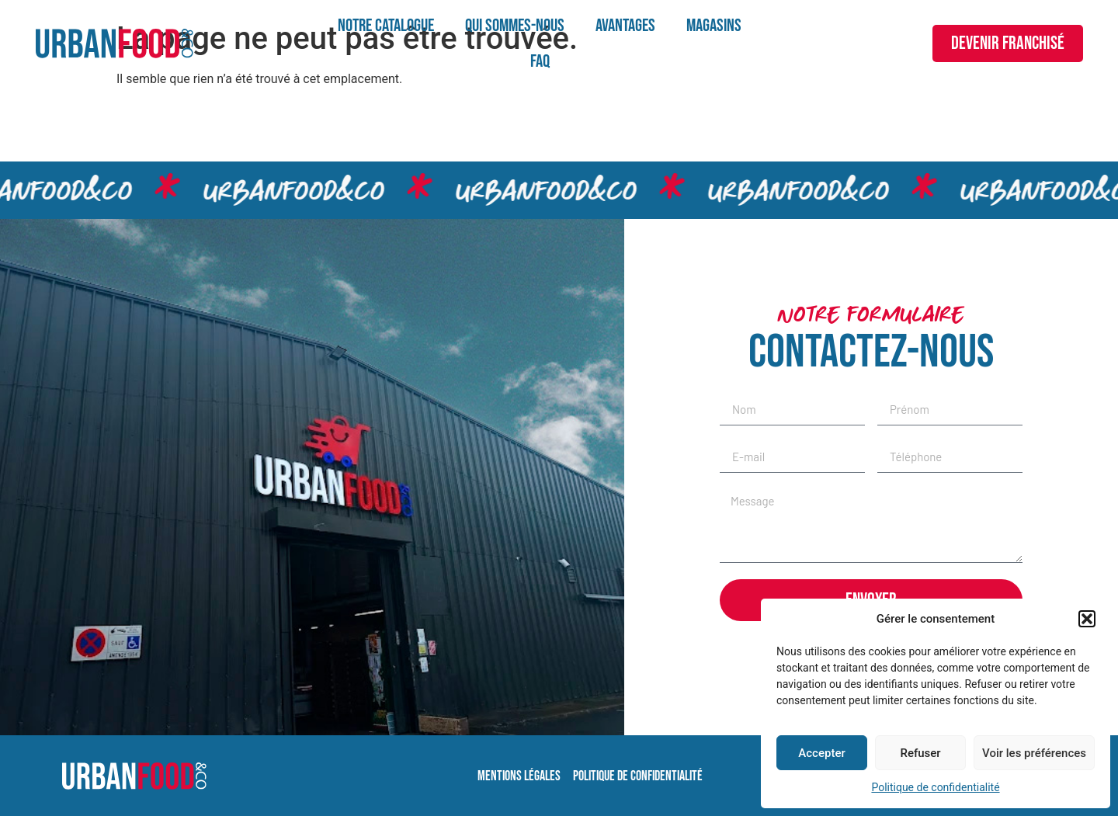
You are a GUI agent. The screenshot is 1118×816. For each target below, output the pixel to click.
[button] (1087, 619)
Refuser (920, 753)
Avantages (625, 25)
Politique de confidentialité (935, 787)
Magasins (713, 25)
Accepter (821, 753)
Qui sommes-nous (514, 25)
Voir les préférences (1034, 753)
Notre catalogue (386, 25)
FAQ (540, 61)
